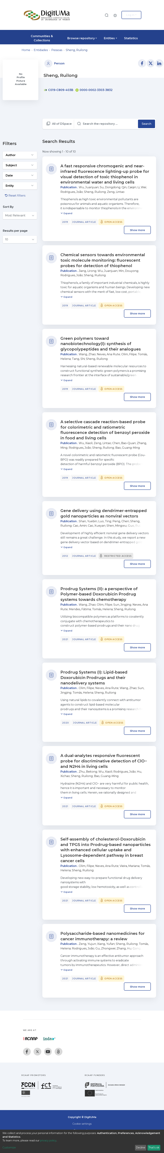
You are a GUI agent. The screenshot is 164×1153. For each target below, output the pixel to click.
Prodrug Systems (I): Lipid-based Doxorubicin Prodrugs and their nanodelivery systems (93, 678)
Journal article (84, 222)
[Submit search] (106, 15)
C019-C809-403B (58, 90)
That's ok (153, 1147)
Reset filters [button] (15, 195)
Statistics (131, 38)
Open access (113, 222)
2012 (65, 556)
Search (146, 123)
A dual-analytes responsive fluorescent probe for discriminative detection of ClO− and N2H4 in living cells (103, 761)
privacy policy (48, 1140)
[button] (116, 15)
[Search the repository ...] (106, 124)
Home (26, 50)
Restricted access (117, 556)
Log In (130, 15)
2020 (65, 722)
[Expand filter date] (20, 175)
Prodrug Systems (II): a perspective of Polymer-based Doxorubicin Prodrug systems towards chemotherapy (99, 594)
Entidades (41, 50)
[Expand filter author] (20, 155)
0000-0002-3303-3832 (93, 90)
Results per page (15, 230)
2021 (65, 639)
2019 (65, 222)
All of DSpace (62, 123)
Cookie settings (82, 1123)
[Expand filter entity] (20, 186)
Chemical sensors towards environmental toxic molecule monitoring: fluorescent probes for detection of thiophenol (102, 260)
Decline (140, 1147)
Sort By (8, 207)
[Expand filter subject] (20, 165)
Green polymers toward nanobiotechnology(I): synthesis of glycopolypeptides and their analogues (100, 344)
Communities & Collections (42, 38)
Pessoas (56, 50)
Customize (9, 1147)
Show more (137, 230)
